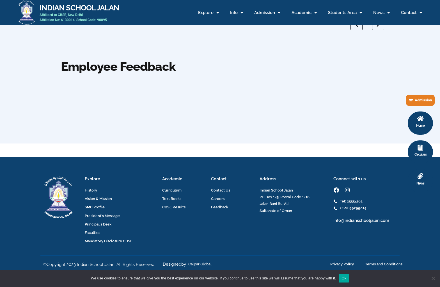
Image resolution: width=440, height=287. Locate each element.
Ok (344, 278)
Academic (304, 13)
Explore (208, 13)
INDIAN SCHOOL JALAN (79, 7)
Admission (267, 13)
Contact (411, 13)
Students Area (345, 13)
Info (236, 13)
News (381, 13)
